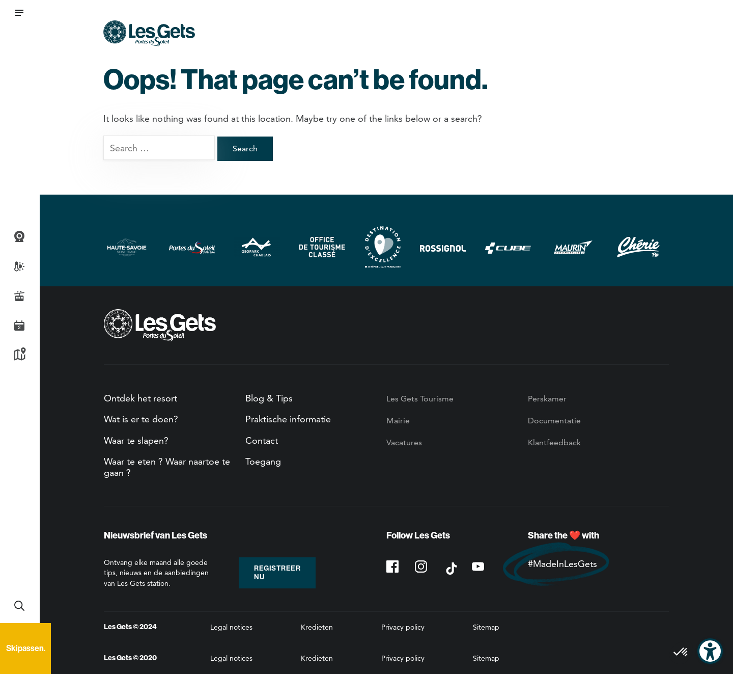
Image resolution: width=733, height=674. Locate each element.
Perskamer (547, 398)
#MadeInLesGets (562, 564)
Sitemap (486, 627)
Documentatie (554, 420)
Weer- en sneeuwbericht (19, 266)
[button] (19, 12)
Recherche (19, 606)
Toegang (263, 461)
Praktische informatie (288, 419)
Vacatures (404, 442)
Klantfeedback (554, 442)
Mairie (398, 420)
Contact (261, 440)
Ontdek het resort (140, 398)
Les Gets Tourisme (420, 398)
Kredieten (317, 627)
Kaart (19, 355)
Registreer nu (277, 572)
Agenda (19, 325)
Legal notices (231, 627)
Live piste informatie (19, 296)
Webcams (19, 237)
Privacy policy (403, 627)
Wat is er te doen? (141, 419)
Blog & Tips (269, 398)
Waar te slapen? (136, 440)
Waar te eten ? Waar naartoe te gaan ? (167, 466)
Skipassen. (25, 648)
